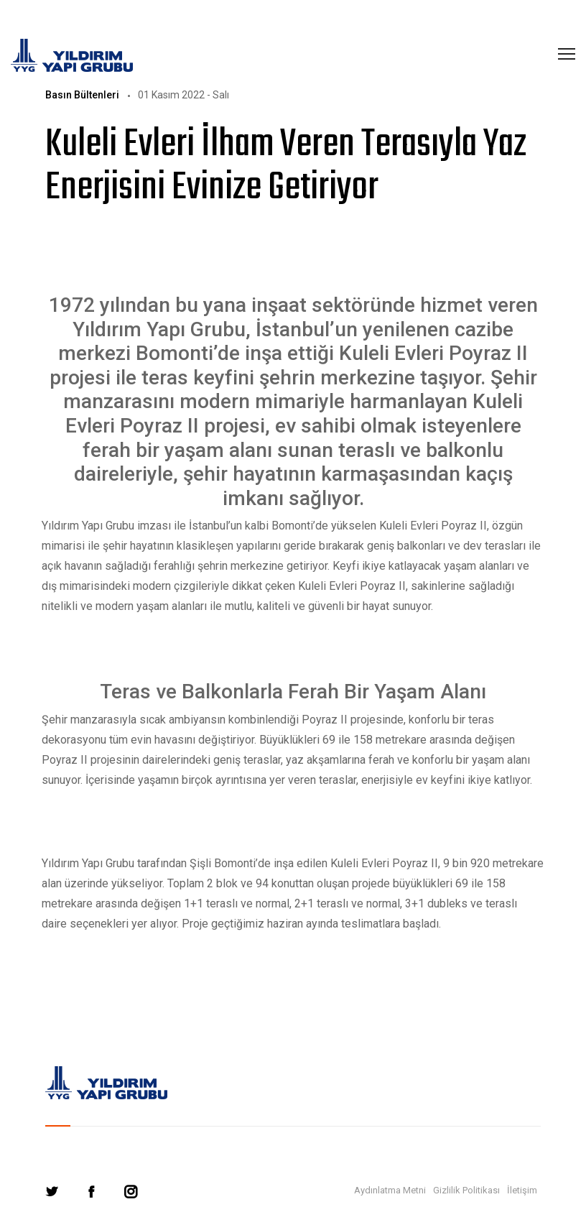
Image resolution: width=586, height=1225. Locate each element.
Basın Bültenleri (82, 95)
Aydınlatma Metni (390, 1190)
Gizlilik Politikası (466, 1190)
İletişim (522, 1190)
